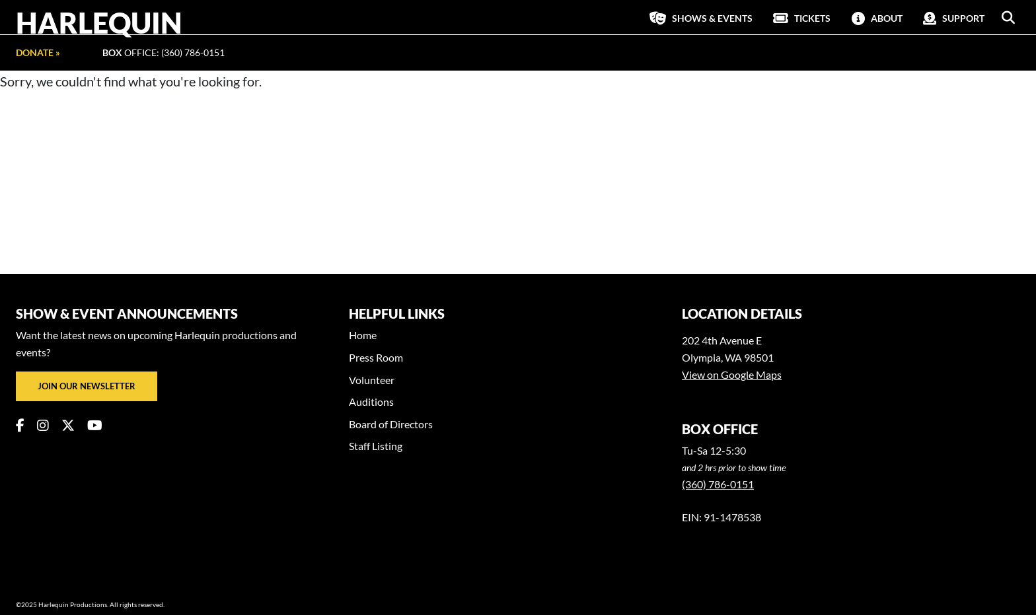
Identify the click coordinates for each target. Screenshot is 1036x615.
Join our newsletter (86, 386)
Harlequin (99, 22)
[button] (1008, 17)
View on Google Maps (732, 374)
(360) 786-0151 (718, 484)
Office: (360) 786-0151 (163, 52)
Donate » (38, 52)
